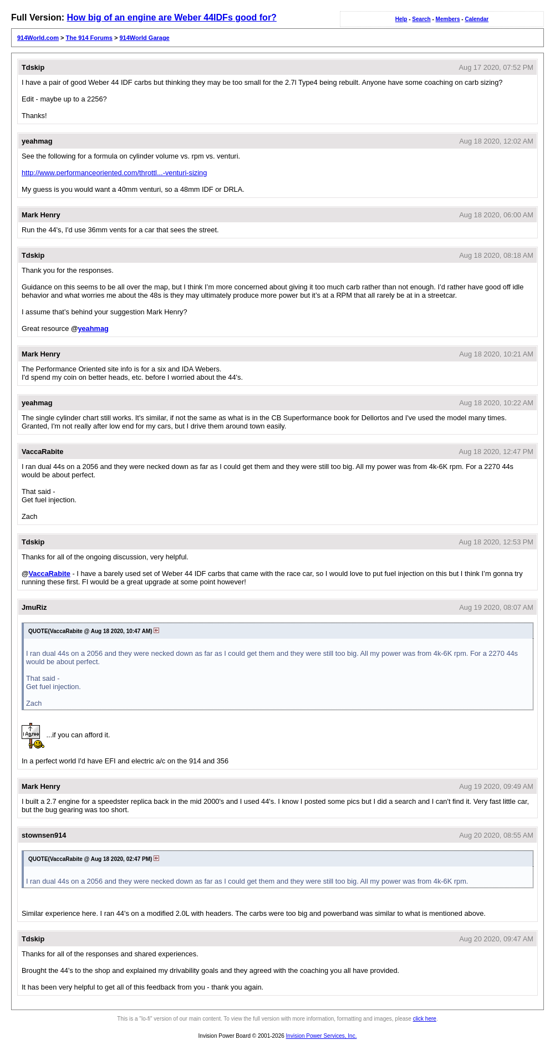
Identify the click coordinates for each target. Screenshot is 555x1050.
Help (401, 19)
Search (421, 19)
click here (424, 1019)
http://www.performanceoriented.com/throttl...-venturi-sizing (114, 173)
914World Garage (144, 37)
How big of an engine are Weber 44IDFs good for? (171, 17)
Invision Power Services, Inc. (321, 1036)
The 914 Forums (89, 37)
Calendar (476, 19)
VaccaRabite (49, 573)
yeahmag (93, 328)
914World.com (38, 37)
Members (448, 19)
